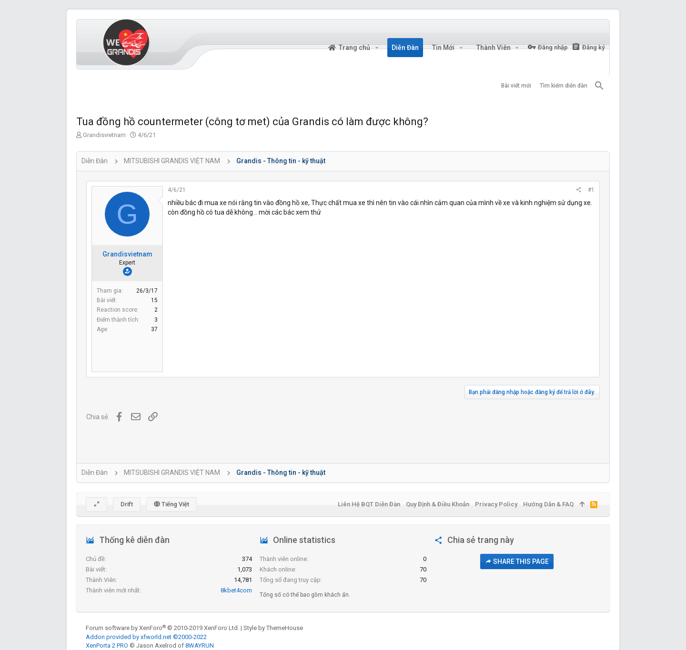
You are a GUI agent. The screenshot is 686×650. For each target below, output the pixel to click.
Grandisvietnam (104, 134)
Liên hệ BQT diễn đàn (369, 504)
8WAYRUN (199, 645)
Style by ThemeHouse (273, 627)
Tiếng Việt (171, 504)
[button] (376, 47)
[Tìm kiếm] (599, 85)
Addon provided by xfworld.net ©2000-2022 (146, 636)
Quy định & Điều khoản (437, 504)
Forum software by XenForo (162, 627)
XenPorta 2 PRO (107, 645)
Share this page (517, 561)
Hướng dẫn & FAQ (548, 504)
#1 (591, 190)
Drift (127, 504)
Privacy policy (496, 504)
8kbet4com (236, 590)
